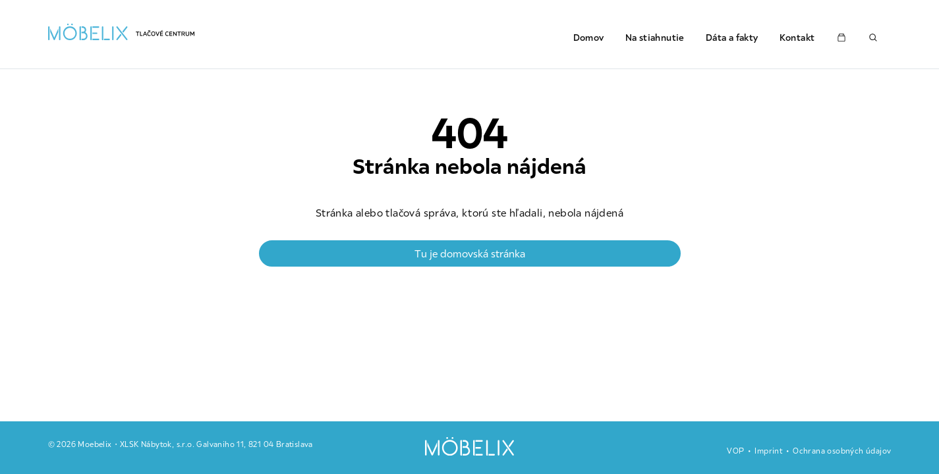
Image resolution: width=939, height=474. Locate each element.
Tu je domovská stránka (469, 253)
